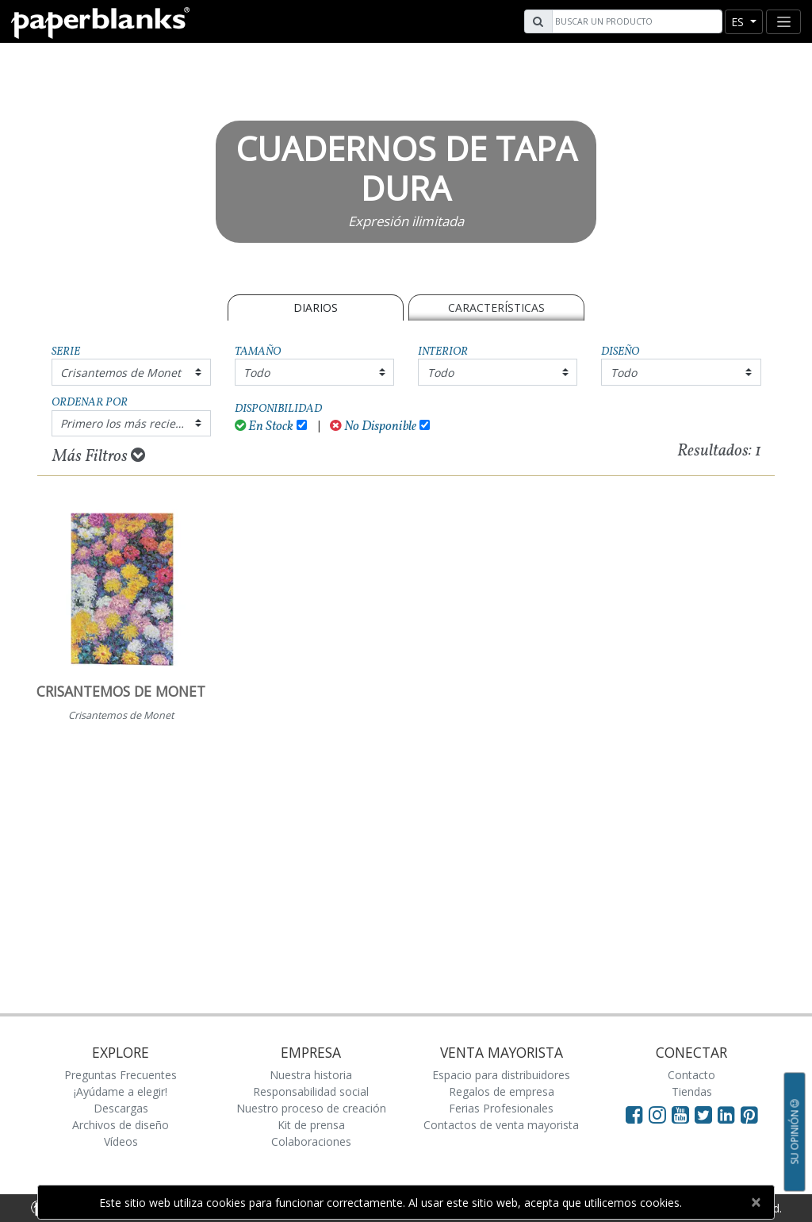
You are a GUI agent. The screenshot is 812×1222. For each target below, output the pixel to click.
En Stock (264, 426)
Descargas (121, 1108)
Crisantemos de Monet (120, 372)
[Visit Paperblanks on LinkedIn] (729, 1114)
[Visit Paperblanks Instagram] (657, 1114)
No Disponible (373, 426)
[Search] (635, 21)
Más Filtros (98, 456)
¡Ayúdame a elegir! (120, 1091)
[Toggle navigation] (783, 22)
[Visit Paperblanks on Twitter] (706, 1114)
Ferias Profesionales (501, 1108)
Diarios (315, 307)
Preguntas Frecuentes (120, 1074)
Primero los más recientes (129, 423)
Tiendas (692, 1091)
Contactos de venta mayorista (501, 1124)
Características (496, 307)
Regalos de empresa (501, 1091)
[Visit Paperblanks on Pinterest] (749, 1114)
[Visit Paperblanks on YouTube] (683, 1114)
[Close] (755, 1202)
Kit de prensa (311, 1124)
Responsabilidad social (311, 1091)
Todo (256, 372)
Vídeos (121, 1141)
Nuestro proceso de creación (311, 1108)
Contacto (691, 1074)
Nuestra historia (311, 1074)
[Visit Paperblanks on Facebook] (634, 1114)
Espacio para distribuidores (501, 1074)
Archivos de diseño (120, 1124)
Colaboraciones (311, 1141)
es (739, 21)
